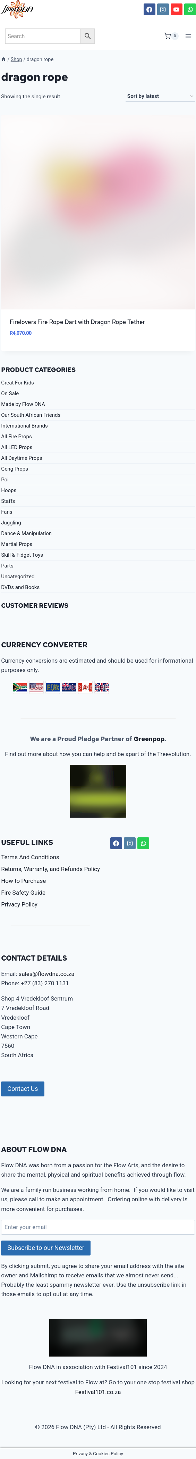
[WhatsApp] (190, 9)
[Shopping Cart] (171, 36)
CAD (85, 687)
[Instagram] (163, 9)
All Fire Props (16, 436)
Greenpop (149, 739)
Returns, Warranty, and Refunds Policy (50, 868)
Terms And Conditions (30, 857)
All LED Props (16, 447)
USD (36, 687)
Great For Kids (17, 383)
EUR (53, 687)
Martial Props (16, 544)
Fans (6, 512)
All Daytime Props (21, 458)
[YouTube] (176, 9)
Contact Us (22, 1088)
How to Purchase (23, 880)
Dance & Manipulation (26, 533)
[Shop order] (160, 96)
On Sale (10, 393)
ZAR (20, 687)
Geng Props (14, 469)
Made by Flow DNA (23, 404)
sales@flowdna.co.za (47, 973)
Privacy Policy (19, 904)
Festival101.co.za (98, 1391)
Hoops (8, 490)
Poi (5, 479)
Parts (7, 566)
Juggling (11, 523)
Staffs (8, 501)
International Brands (24, 426)
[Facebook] (149, 9)
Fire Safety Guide (23, 892)
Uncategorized (17, 576)
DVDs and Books (20, 587)
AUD (69, 687)
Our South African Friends (30, 415)
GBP (102, 687)
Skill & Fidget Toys (22, 555)
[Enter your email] (98, 1227)
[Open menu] (188, 36)
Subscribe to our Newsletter (45, 1247)
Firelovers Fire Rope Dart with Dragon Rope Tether (77, 322)
